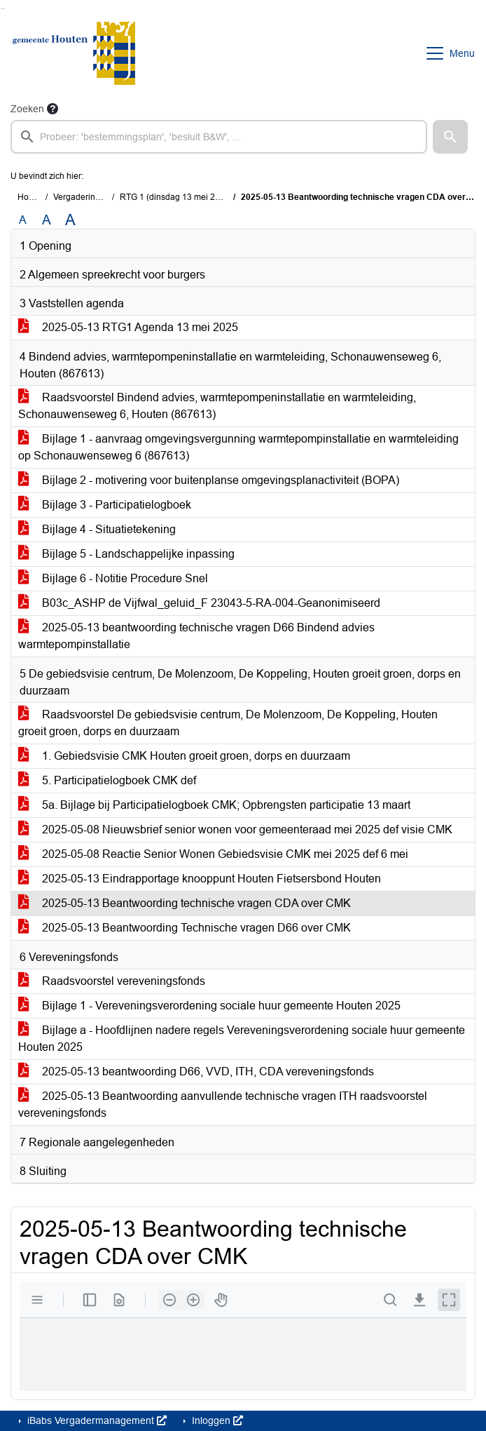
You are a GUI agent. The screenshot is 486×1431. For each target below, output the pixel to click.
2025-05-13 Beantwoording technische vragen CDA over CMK (184, 903)
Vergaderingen (81, 197)
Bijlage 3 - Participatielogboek (104, 505)
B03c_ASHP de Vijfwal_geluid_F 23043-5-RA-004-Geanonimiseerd (199, 603)
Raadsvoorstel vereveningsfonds (111, 981)
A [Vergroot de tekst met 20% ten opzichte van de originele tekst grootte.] (46, 220)
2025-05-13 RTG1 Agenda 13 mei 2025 (128, 327)
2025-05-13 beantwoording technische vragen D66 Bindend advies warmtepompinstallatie (196, 636)
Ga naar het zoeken (1, 8)
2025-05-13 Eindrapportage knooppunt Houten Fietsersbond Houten (199, 879)
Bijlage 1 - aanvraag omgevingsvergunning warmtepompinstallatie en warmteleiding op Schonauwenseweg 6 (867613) (238, 447)
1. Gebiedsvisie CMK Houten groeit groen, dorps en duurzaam (184, 756)
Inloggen (216, 1420)
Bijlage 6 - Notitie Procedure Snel (113, 578)
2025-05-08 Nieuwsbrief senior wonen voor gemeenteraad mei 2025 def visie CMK (235, 829)
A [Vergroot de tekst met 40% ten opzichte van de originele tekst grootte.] (70, 220)
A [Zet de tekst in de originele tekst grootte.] (23, 220)
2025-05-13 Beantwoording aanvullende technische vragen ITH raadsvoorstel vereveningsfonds (222, 1104)
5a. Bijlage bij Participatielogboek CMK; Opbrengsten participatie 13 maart (214, 805)
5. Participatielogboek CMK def (107, 780)
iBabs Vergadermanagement (96, 1420)
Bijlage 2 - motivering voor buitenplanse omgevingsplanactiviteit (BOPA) (208, 480)
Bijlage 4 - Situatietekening (97, 529)
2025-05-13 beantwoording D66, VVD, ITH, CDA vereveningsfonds (196, 1071)
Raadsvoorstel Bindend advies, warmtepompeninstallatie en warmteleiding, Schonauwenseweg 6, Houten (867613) (217, 405)
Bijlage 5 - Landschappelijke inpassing (126, 554)
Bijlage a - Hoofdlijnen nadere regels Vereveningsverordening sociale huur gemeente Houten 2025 (241, 1038)
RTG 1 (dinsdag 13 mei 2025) (176, 197)
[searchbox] (219, 137)
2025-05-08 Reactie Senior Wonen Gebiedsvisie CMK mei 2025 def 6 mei (213, 854)
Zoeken (27, 108)
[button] (450, 137)
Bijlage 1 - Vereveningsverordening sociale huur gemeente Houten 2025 (209, 1006)
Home (29, 197)
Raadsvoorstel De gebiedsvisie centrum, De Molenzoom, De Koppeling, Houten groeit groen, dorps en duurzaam (228, 722)
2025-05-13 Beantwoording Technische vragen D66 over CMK (184, 928)
